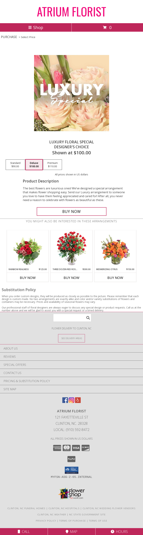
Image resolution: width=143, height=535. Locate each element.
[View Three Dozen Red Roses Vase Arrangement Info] (71, 249)
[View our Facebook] (65, 402)
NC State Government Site (87, 514)
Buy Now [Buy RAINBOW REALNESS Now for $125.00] (28, 277)
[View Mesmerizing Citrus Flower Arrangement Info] (115, 249)
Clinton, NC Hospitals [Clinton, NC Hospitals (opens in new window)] (64, 508)
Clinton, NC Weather (51, 514)
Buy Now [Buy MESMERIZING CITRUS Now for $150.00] (115, 277)
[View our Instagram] (71, 402)
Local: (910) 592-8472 (71, 429)
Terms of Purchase (72, 520)
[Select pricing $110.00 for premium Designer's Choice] (52, 165)
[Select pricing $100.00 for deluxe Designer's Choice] (34, 165)
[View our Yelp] (78, 402)
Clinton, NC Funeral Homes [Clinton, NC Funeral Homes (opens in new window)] (26, 508)
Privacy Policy (46, 520)
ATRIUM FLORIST (71, 11)
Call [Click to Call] (24, 531)
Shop (35, 27)
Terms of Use (98, 520)
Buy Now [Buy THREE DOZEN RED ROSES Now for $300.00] (71, 277)
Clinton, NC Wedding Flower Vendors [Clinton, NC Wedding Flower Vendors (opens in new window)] (109, 508)
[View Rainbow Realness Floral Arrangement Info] (28, 249)
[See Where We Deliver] (71, 338)
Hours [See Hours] (119, 531)
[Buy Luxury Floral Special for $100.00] (71, 211)
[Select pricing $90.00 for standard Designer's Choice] (15, 165)
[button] (71, 470)
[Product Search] (72, 318)
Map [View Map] (71, 531)
